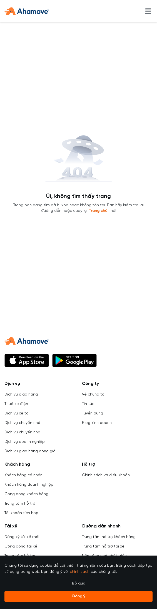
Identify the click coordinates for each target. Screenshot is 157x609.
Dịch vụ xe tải (16, 413)
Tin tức (88, 404)
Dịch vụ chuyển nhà (22, 423)
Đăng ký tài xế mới (21, 537)
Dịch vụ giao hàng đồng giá (30, 451)
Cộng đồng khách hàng (26, 494)
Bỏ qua (78, 583)
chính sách (79, 572)
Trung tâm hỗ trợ (19, 504)
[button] (26, 360)
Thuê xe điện (16, 404)
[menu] (148, 11)
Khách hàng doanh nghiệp (28, 485)
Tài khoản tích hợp (21, 513)
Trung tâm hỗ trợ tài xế (103, 546)
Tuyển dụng (92, 413)
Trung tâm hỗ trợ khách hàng (109, 537)
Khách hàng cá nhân (23, 475)
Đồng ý (78, 596)
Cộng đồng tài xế (20, 546)
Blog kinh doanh (97, 423)
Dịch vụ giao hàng (21, 394)
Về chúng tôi (93, 394)
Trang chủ (98, 211)
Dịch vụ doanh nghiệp (24, 442)
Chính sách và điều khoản (106, 475)
